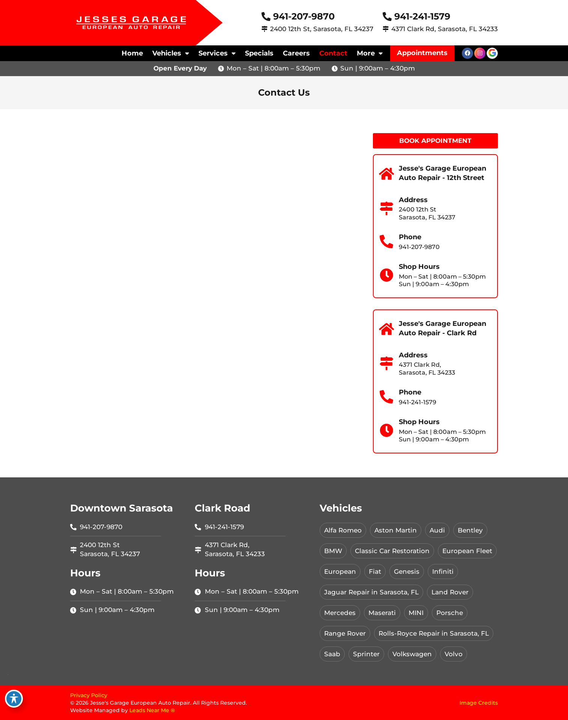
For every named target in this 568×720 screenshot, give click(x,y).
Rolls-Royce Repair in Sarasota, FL (434, 633)
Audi (437, 530)
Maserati (382, 612)
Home (132, 53)
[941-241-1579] (387, 16)
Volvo (454, 654)
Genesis (406, 571)
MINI (416, 612)
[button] (422, 53)
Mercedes (340, 612)
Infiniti (443, 571)
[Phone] (386, 242)
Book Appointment (435, 140)
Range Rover (345, 633)
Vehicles (170, 53)
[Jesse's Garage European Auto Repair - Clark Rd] (386, 329)
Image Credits (479, 702)
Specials (259, 53)
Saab (332, 654)
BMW (333, 551)
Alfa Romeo (343, 530)
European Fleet (467, 551)
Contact (333, 53)
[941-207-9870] (265, 16)
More (370, 53)
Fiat (375, 571)
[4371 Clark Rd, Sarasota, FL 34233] (386, 29)
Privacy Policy (88, 695)
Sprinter (366, 654)
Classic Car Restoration (392, 551)
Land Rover (450, 592)
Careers (296, 53)
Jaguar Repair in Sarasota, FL (371, 592)
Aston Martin (395, 530)
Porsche (449, 612)
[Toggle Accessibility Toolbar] (14, 699)
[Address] (386, 208)
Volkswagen (412, 654)
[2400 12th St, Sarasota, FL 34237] (264, 29)
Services (217, 53)
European (340, 571)
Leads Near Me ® (152, 710)
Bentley (470, 530)
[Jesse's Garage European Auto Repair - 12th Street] (386, 174)
